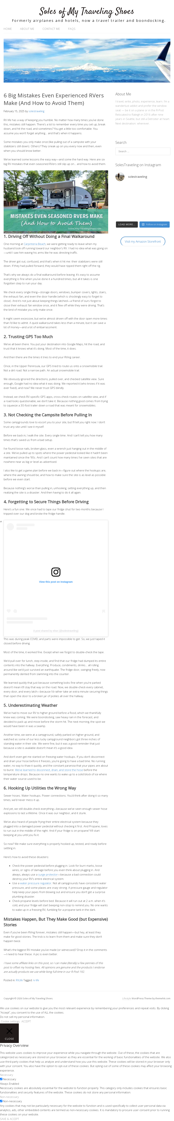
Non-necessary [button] (9, 1097)
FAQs (72, 29)
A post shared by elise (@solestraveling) (55, 630)
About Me (27, 29)
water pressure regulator (35, 883)
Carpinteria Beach (35, 244)
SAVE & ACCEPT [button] (9, 1119)
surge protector (48, 874)
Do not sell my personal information (22, 1017)
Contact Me (51, 29)
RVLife (19, 980)
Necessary (9, 1079)
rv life (36, 980)
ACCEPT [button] (26, 1021)
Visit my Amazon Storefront (143, 241)
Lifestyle (126, 998)
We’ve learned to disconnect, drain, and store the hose (49, 770)
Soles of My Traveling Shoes (87, 11)
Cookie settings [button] (10, 1021)
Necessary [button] (6, 1075)
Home (8, 29)
